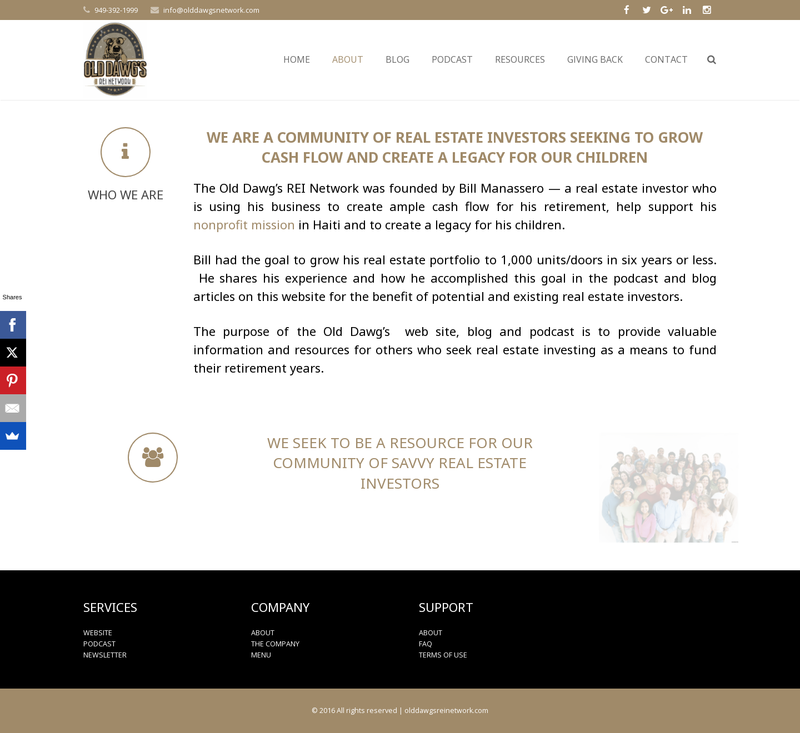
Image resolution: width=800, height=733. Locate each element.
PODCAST (99, 644)
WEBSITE (97, 632)
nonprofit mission (244, 224)
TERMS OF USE (443, 655)
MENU (261, 655)
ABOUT (262, 632)
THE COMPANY (275, 644)
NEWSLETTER (105, 655)
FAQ (425, 644)
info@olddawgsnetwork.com (211, 10)
